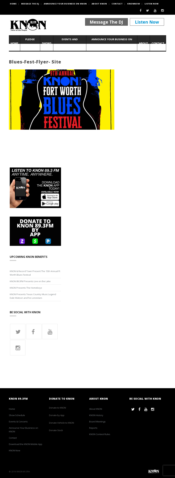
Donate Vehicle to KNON (61, 422)
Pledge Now (30, 43)
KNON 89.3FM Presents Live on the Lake (30, 281)
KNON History (96, 415)
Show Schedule (17, 415)
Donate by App (56, 415)
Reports (93, 427)
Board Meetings (97, 421)
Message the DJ (30, 3)
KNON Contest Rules (99, 434)
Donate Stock (56, 430)
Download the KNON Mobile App (25, 444)
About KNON (99, 3)
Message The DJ (106, 22)
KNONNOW (133, 3)
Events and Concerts (70, 43)
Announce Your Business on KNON (65, 3)
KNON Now (14, 450)
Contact (117, 3)
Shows (46, 43)
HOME (13, 3)
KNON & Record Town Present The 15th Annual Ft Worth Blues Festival (35, 273)
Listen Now (152, 3)
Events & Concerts (18, 421)
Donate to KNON (57, 407)
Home (14, 43)
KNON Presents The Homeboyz (26, 287)
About (143, 43)
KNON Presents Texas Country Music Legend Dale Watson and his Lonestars (33, 296)
